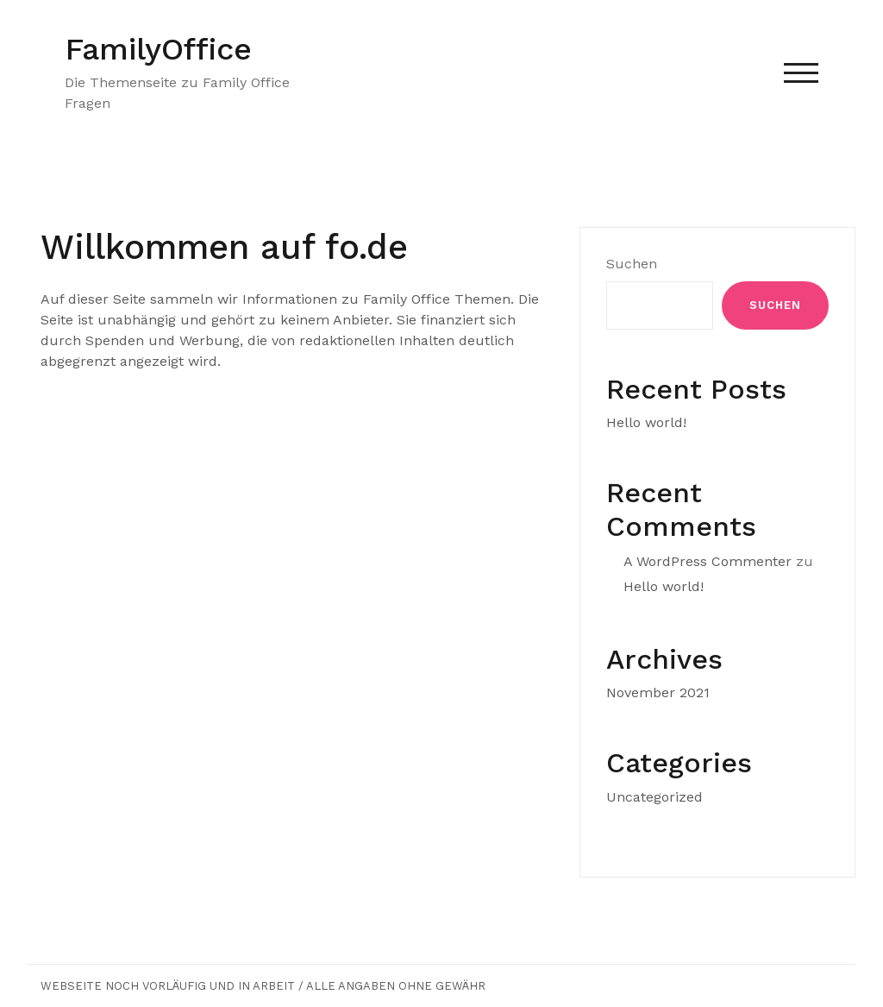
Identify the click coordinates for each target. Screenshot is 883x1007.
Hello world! (646, 422)
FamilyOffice (158, 49)
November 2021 (658, 692)
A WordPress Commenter (707, 561)
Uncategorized (654, 797)
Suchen (631, 263)
